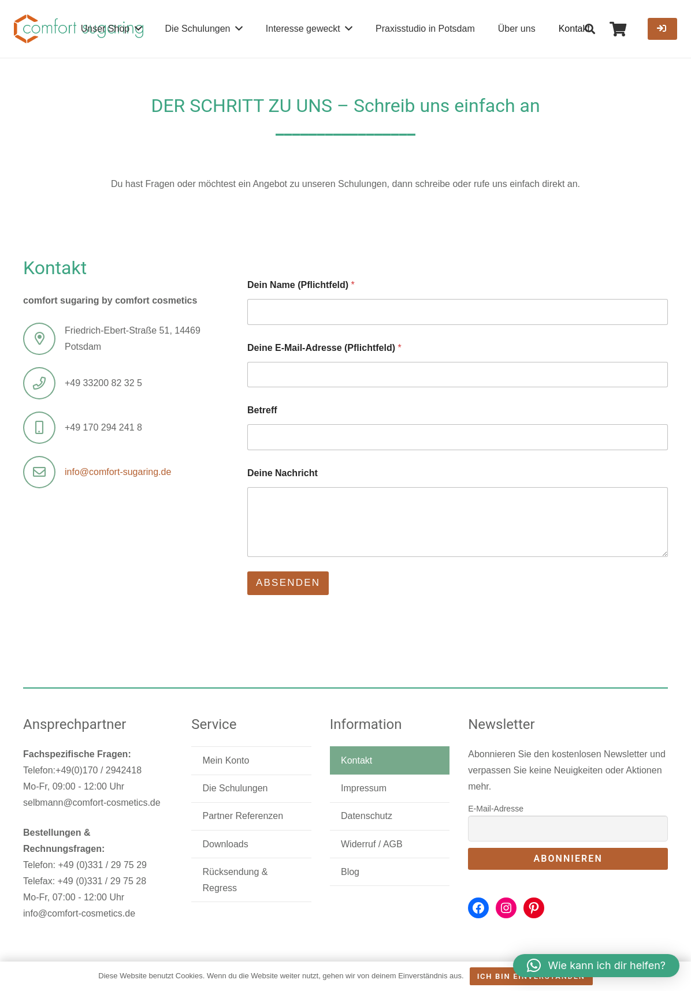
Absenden (288, 582)
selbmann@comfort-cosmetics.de (92, 802)
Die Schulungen (235, 788)
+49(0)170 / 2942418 (98, 770)
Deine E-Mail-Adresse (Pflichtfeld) (324, 348)
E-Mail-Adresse (495, 808)
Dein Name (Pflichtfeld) (301, 285)
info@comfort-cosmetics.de (79, 913)
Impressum (364, 788)
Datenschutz (366, 816)
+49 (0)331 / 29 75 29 (102, 865)
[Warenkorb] (617, 29)
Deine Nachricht (282, 473)
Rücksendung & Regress (235, 880)
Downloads (225, 844)
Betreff (262, 410)
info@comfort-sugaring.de (118, 472)
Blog (350, 872)
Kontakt (356, 760)
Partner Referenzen (243, 816)
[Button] (662, 29)
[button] (590, 29)
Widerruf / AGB (372, 844)
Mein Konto (226, 760)
